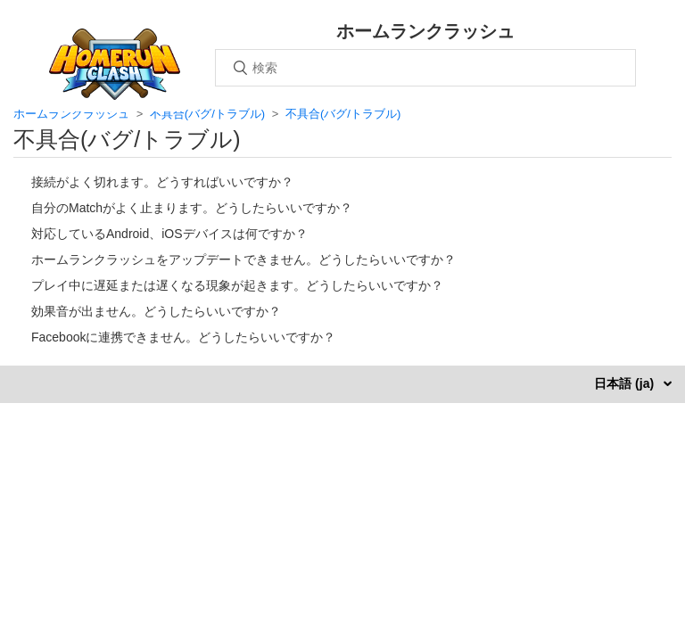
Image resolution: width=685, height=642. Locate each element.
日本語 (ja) (625, 383)
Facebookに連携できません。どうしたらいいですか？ (183, 337)
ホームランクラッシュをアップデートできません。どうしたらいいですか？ (243, 259)
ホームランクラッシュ (71, 113)
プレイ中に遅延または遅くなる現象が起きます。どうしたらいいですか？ (237, 285)
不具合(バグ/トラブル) (207, 113)
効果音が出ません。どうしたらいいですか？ (156, 311)
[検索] (425, 68)
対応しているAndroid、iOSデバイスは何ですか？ (169, 233)
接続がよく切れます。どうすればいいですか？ (162, 182)
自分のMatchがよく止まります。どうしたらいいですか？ (191, 208)
